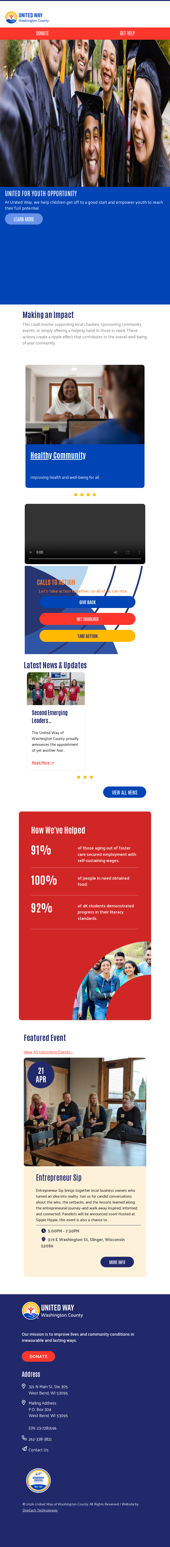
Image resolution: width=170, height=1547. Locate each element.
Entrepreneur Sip (59, 1177)
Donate (42, 33)
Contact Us (39, 1449)
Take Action (87, 636)
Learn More (24, 219)
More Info (117, 1262)
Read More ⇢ (43, 762)
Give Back (87, 602)
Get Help (127, 33)
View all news (124, 792)
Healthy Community (58, 454)
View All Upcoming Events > (48, 1051)
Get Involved (87, 619)
